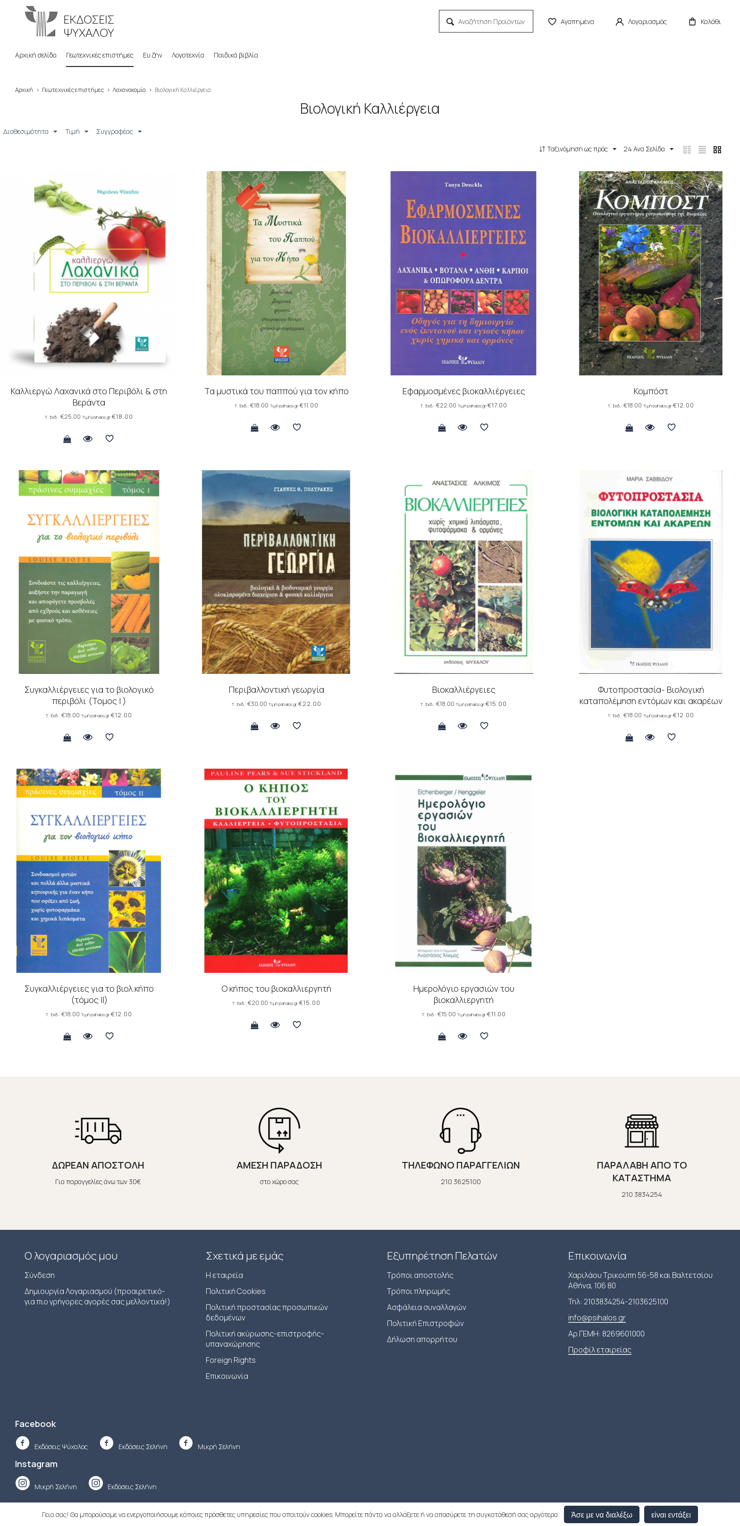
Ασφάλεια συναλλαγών (426, 1308)
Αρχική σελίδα (36, 54)
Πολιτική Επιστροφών (425, 1324)
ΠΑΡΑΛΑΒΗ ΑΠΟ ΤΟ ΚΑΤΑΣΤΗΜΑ (642, 1172)
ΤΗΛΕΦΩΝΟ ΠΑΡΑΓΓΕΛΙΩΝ (461, 1166)
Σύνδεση (40, 1276)
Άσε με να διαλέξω (601, 1514)
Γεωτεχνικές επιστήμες (100, 54)
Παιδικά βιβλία (236, 54)
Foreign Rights (231, 1361)
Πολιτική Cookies (236, 1292)
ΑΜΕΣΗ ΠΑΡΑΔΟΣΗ (279, 1166)
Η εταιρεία (224, 1276)
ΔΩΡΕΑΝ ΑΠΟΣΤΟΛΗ (98, 1166)
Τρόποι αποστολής (420, 1276)
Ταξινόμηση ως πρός (564, 149)
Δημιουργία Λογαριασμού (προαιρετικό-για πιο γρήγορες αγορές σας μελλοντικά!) (97, 1297)
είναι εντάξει (671, 1514)
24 (639, 149)
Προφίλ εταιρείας (599, 1350)
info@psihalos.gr (597, 1318)
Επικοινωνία (227, 1377)
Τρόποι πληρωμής (418, 1292)
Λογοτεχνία (188, 54)
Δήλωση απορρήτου (422, 1340)
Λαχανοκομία (129, 90)
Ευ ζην (152, 54)
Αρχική (24, 90)
